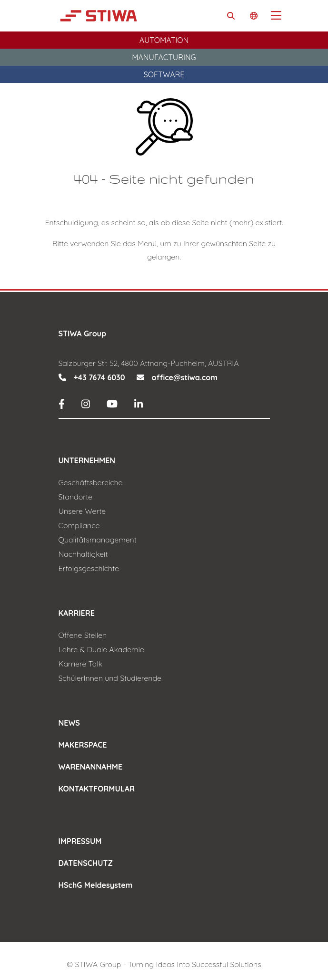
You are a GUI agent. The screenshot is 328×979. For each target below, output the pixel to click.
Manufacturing (164, 57)
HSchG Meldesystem (96, 885)
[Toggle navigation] (276, 16)
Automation (164, 40)
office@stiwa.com (185, 377)
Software (164, 74)
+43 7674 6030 (99, 377)
